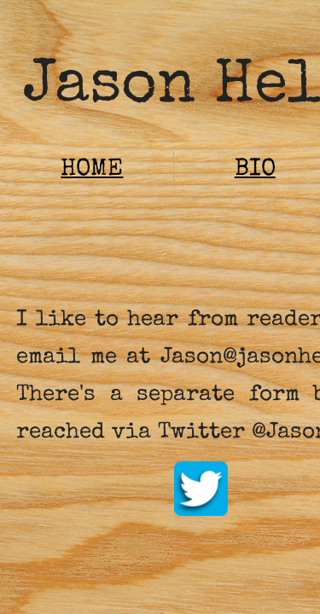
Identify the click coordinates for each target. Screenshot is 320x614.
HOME (92, 170)
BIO (255, 170)
